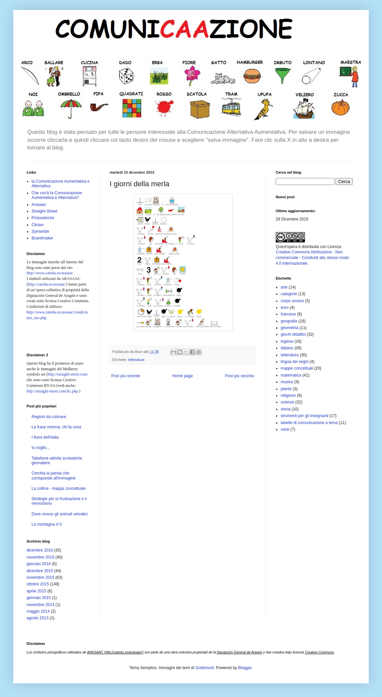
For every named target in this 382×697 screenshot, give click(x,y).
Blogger (245, 667)
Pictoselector (43, 218)
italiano (287, 348)
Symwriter (40, 231)
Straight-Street (44, 211)
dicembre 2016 (40, 550)
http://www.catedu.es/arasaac (50, 273)
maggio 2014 (38, 611)
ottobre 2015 (38, 584)
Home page (182, 376)
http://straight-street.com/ (68, 374)
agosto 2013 (37, 618)
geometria (289, 327)
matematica (291, 375)
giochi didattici (293, 334)
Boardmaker (42, 238)
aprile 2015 (36, 591)
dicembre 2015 (40, 570)
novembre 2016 (40, 557)
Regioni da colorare (49, 416)
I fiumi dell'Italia (45, 437)
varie (285, 429)
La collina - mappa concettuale (59, 488)
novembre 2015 (40, 577)
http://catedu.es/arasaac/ (47, 284)
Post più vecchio (239, 376)
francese (288, 314)
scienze (287, 402)
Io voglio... (41, 447)
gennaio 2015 (39, 597)
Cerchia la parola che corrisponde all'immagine (53, 475)
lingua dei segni (294, 361)
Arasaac (39, 204)
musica (287, 382)
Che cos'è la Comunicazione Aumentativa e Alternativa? (57, 195)
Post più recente (125, 376)
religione (288, 395)
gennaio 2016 (39, 564)
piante (286, 389)
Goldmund (204, 667)
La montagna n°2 (47, 524)
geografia (289, 321)
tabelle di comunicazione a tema (309, 422)
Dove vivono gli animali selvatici (60, 514)
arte (284, 287)
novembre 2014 (40, 604)
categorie (289, 294)
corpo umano (292, 301)
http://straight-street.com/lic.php (52, 391)
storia (285, 409)
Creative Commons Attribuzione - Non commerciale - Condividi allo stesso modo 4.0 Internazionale (312, 258)
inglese (287, 341)
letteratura (136, 360)
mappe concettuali (297, 368)
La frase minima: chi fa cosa (56, 427)
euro (285, 307)
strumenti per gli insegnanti (304, 415)
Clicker (38, 224)
